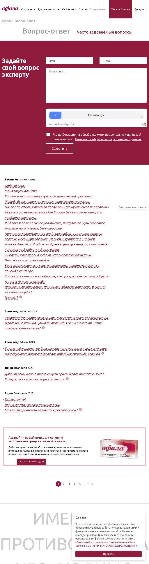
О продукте (28, 9)
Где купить (140, 9)
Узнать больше (120, 9)
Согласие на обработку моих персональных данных (100, 134)
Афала (7, 20)
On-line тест (69, 9)
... (85, 484)
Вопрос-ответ (98, 9)
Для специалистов (49, 9)
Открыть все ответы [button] (132, 207)
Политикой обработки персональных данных (108, 139)
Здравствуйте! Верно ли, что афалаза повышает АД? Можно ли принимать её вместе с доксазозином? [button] (41, 405)
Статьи (83, 9)
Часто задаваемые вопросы (104, 32)
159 (90, 484)
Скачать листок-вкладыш (31, 461)
